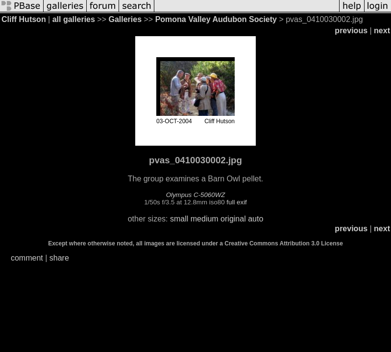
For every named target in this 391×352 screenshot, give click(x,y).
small (179, 219)
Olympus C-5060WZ (195, 194)
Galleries (125, 19)
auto (255, 219)
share (59, 258)
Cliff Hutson (23, 19)
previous (351, 30)
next (382, 30)
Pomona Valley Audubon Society (216, 19)
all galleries (73, 19)
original (233, 219)
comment (27, 258)
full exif (236, 202)
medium (205, 219)
